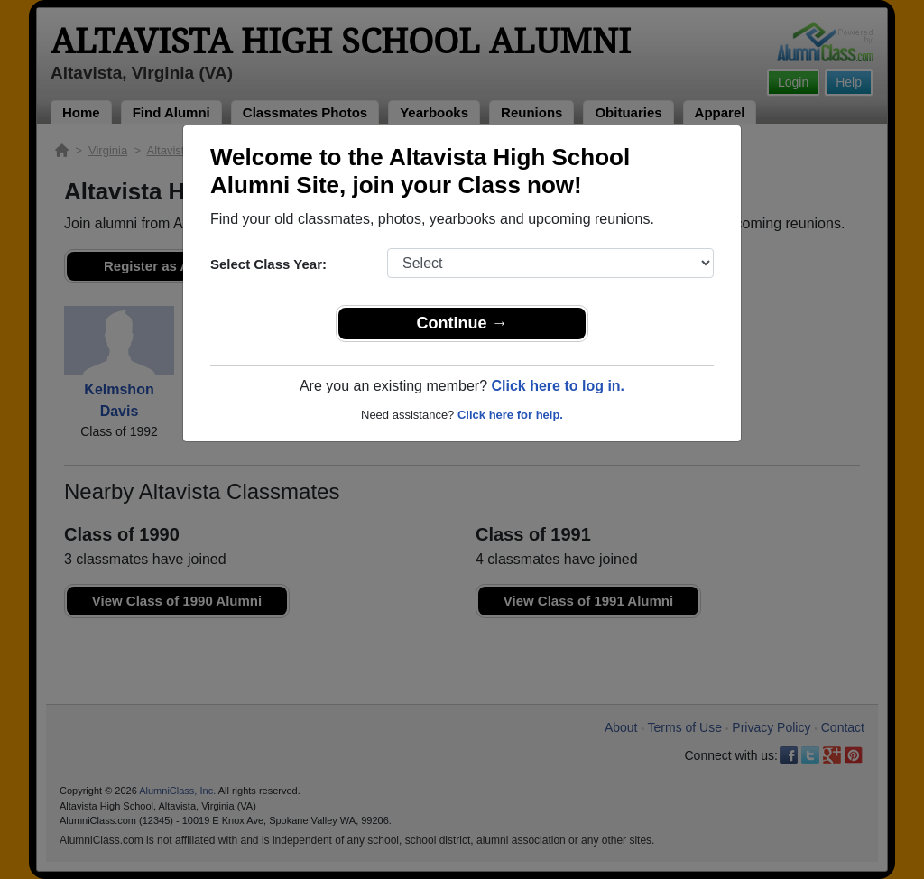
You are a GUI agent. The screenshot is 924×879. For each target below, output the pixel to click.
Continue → (462, 323)
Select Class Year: (268, 264)
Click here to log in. (557, 385)
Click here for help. (510, 414)
